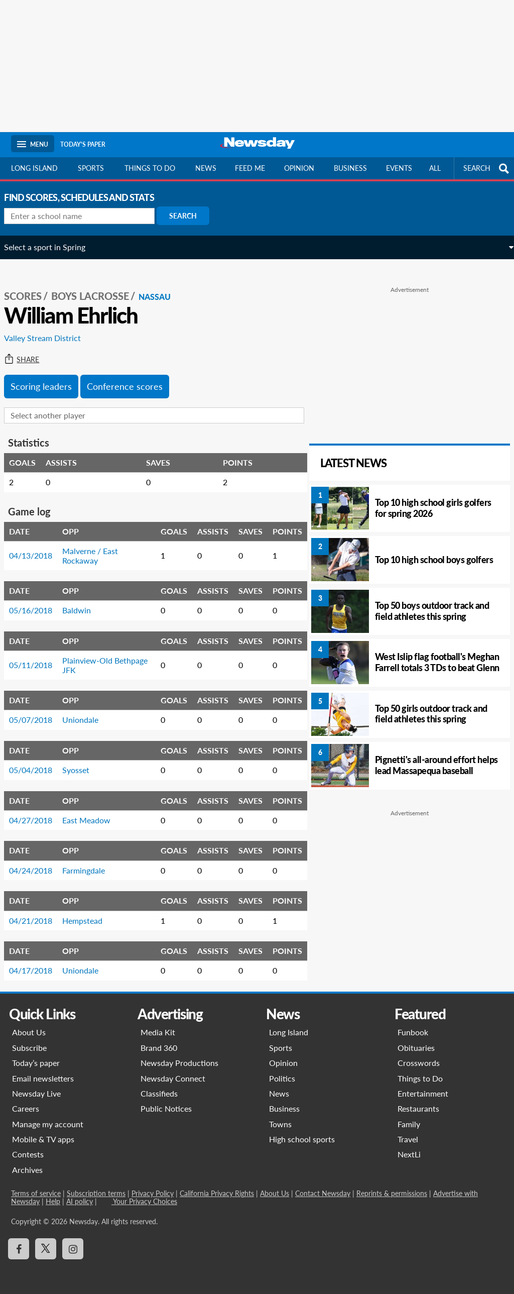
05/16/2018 (37, 601)
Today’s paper (36, 1060)
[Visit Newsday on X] (45, 1246)
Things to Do (420, 1076)
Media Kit (158, 1030)
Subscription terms (96, 1191)
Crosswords (419, 1060)
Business (350, 168)
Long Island (34, 168)
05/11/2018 (37, 656)
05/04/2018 (37, 761)
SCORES (30, 287)
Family (409, 1122)
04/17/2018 (37, 961)
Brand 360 (159, 1045)
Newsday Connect (173, 1076)
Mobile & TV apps (43, 1137)
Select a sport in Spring (51, 247)
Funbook (413, 1030)
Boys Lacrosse (97, 287)
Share (28, 350)
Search (190, 215)
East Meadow (93, 810)
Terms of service (36, 1191)
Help (53, 1199)
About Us (29, 1030)
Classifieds (159, 1091)
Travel (408, 1137)
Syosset (82, 761)
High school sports (302, 1137)
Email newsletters (43, 1076)
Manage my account (47, 1122)
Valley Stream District (49, 329)
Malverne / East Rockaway (97, 546)
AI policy (79, 1199)
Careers (25, 1106)
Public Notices (166, 1106)
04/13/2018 (37, 546)
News (205, 168)
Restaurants (418, 1106)
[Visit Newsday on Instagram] (72, 1246)
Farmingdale (90, 861)
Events (399, 168)
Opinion (299, 168)
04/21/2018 (37, 911)
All (435, 168)
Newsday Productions (179, 1060)
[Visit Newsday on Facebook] (18, 1246)
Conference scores (132, 376)
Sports (91, 168)
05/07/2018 (37, 710)
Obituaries (416, 1045)
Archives (27, 1167)
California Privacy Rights (217, 1191)
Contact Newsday (322, 1191)
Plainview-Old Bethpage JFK (94, 655)
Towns (280, 1122)
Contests (28, 1152)
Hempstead (89, 911)
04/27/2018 (37, 810)
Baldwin (83, 601)
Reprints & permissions (391, 1191)
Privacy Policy (153, 1191)
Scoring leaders (48, 376)
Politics (282, 1076)
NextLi (409, 1152)
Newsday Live (36, 1091)
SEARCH (487, 168)
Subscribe (29, 1045)
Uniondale (87, 710)
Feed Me (250, 168)
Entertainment (423, 1091)
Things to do (149, 168)
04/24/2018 (37, 861)
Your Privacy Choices (144, 1199)
